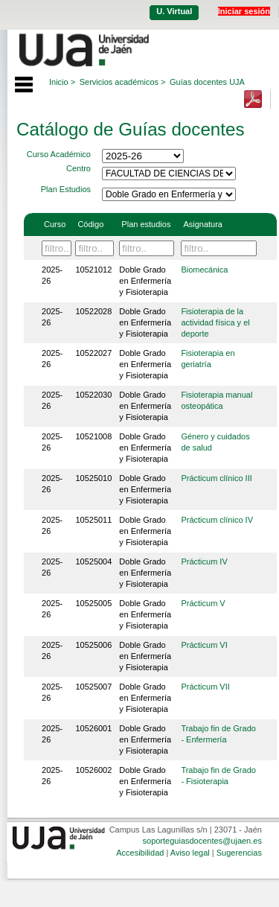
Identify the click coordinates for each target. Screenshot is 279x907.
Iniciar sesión (244, 11)
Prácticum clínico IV (217, 519)
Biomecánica (204, 269)
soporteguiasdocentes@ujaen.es (202, 840)
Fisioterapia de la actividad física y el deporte (215, 322)
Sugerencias (239, 852)
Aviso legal (190, 852)
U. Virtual (174, 11)
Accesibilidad (140, 852)
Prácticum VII (205, 686)
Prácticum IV (204, 561)
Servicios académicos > (123, 81)
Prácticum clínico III (216, 478)
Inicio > (62, 81)
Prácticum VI (204, 644)
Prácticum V (203, 603)
